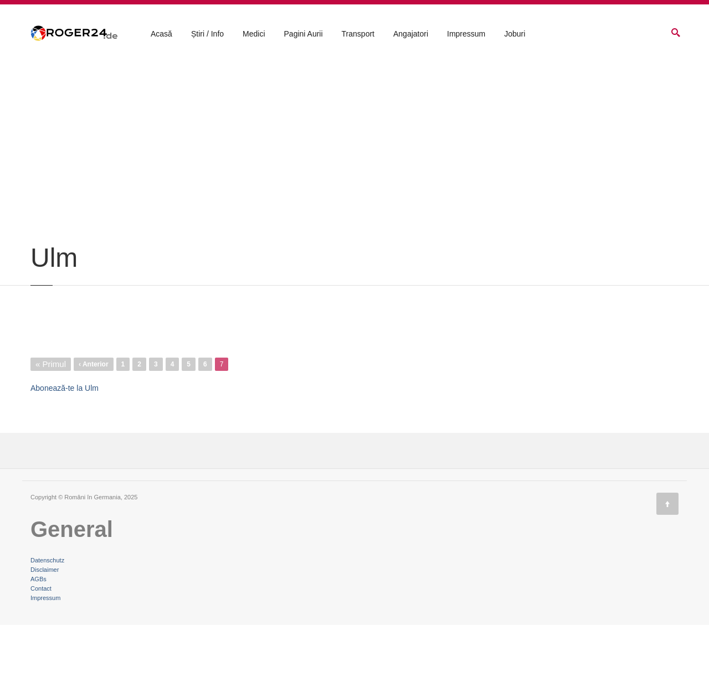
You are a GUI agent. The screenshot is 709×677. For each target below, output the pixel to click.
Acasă (161, 33)
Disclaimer (44, 621)
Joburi (514, 33)
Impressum (466, 33)
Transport (358, 33)
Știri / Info (207, 33)
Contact (41, 640)
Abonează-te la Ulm (64, 439)
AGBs (38, 631)
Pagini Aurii (303, 33)
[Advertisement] (354, 211)
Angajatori (410, 33)
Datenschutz (47, 612)
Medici (254, 33)
